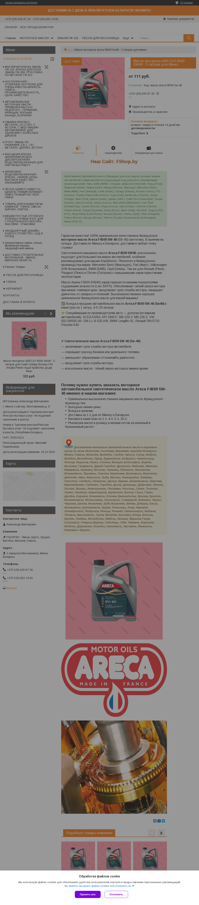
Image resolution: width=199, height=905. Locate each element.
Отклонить (116, 894)
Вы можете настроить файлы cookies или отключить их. (98, 885)
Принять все (88, 894)
